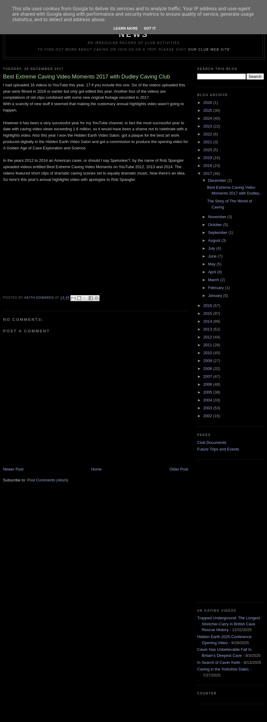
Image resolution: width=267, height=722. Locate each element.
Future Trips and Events (218, 449)
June (213, 256)
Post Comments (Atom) (47, 480)
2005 (208, 392)
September (218, 232)
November (218, 217)
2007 (208, 376)
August (214, 240)
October (215, 224)
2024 (208, 118)
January (215, 295)
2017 (208, 173)
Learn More (125, 28)
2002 (208, 416)
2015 (208, 313)
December (218, 180)
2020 (208, 150)
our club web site (209, 49)
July (212, 248)
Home (96, 469)
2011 (208, 345)
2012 (208, 337)
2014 (208, 321)
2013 (208, 329)
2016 (208, 305)
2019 (208, 157)
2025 (208, 110)
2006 (208, 384)
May (212, 264)
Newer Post (13, 469)
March (214, 280)
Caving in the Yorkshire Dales (223, 669)
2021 (208, 142)
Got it (150, 28)
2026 (208, 102)
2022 (208, 134)
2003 (208, 408)
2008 (208, 368)
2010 (208, 353)
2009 (208, 360)
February (216, 287)
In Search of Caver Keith (218, 662)
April (212, 272)
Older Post (179, 469)
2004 (208, 400)
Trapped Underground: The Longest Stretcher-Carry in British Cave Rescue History (228, 624)
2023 (208, 126)
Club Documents (211, 442)
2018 (208, 165)
